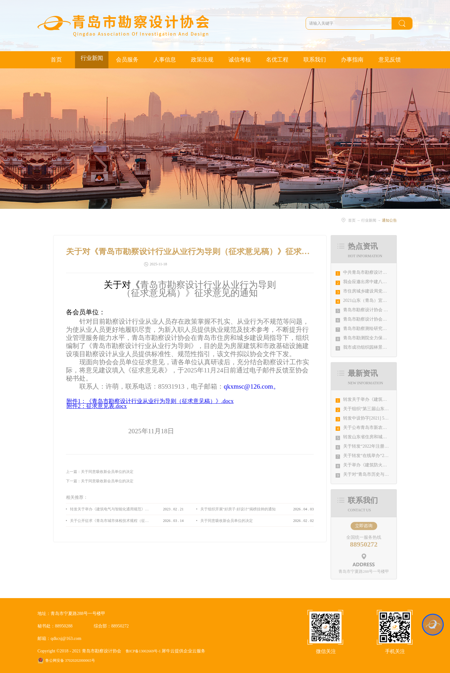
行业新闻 (368, 220)
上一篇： (99, 471)
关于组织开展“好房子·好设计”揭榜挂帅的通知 (238, 509)
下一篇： (99, 481)
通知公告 (389, 220)
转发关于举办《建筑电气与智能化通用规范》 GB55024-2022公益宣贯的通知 (109, 509)
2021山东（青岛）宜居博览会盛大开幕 (380, 300)
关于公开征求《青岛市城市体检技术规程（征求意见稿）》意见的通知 (109, 520)
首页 (56, 59)
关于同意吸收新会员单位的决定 (226, 520)
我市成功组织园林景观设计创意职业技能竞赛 (387, 347)
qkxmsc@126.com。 (252, 386)
